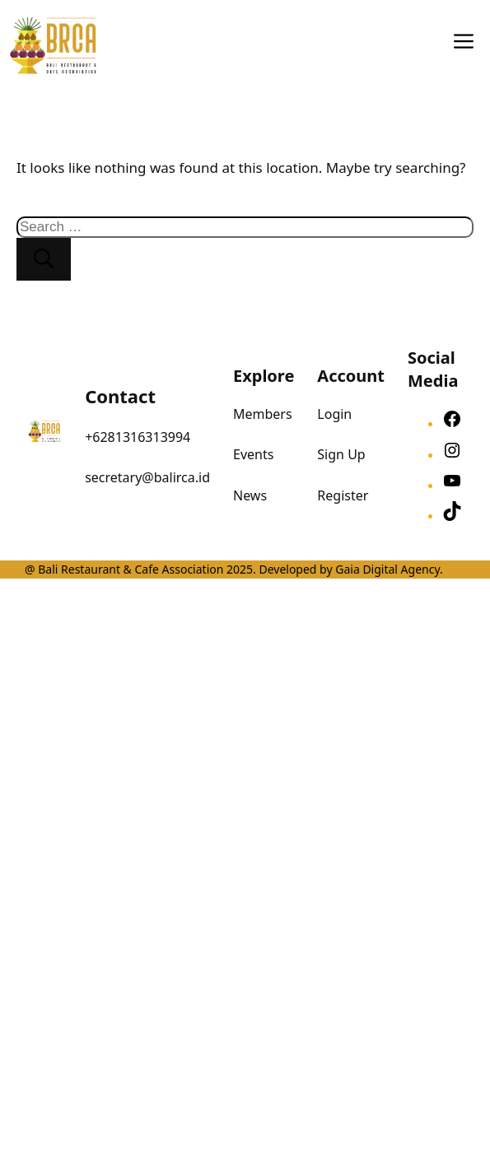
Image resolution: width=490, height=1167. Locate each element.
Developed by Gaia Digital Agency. (349, 569)
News (250, 495)
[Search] (43, 259)
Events (253, 454)
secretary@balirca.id (147, 477)
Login (334, 414)
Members (262, 414)
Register (342, 495)
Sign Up (341, 454)
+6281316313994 (137, 437)
